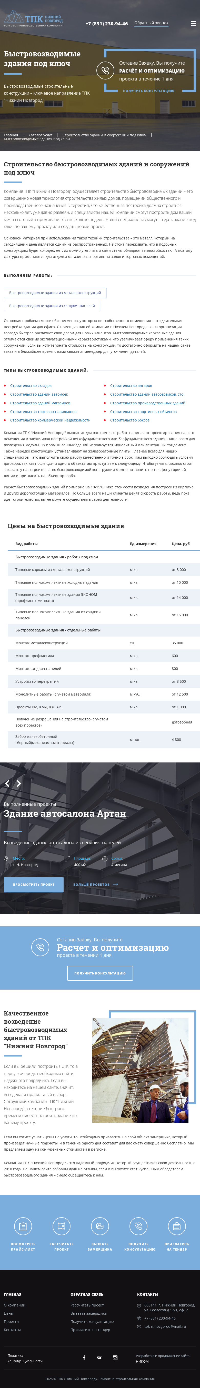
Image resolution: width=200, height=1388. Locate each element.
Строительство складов (31, 385)
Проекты (11, 1321)
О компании (14, 1305)
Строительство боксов (129, 420)
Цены (9, 1313)
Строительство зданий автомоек (39, 394)
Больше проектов (95, 884)
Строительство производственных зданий (147, 402)
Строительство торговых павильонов (43, 411)
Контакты (12, 1329)
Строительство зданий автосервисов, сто (146, 394)
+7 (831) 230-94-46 (107, 24)
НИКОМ (142, 1361)
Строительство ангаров (131, 385)
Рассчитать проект (87, 1305)
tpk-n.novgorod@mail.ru (165, 1326)
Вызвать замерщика (89, 1313)
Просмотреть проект (34, 884)
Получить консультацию (149, 91)
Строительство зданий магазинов (40, 402)
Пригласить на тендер (90, 1329)
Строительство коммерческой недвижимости (50, 420)
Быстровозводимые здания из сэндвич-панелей (52, 305)
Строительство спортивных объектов (143, 411)
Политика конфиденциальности (25, 1358)
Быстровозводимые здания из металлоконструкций (55, 292)
